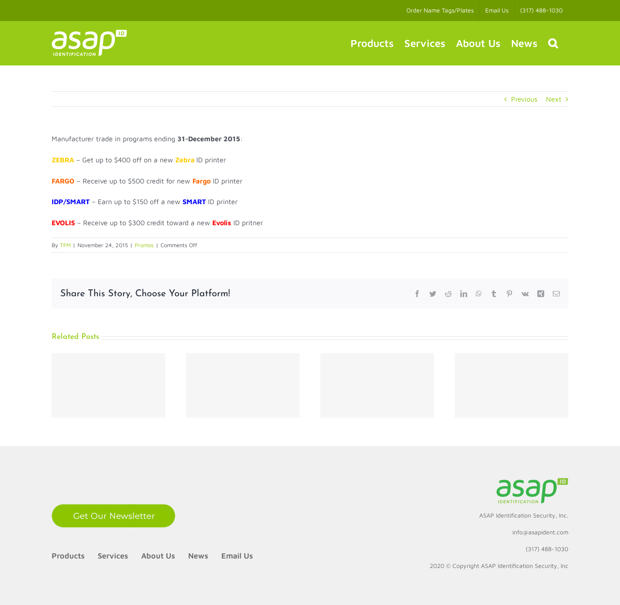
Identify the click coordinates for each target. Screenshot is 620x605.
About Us (158, 555)
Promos (144, 245)
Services (113, 555)
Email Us (237, 555)
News (198, 555)
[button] (553, 43)
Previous (524, 99)
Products (68, 555)
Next (553, 99)
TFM (65, 245)
